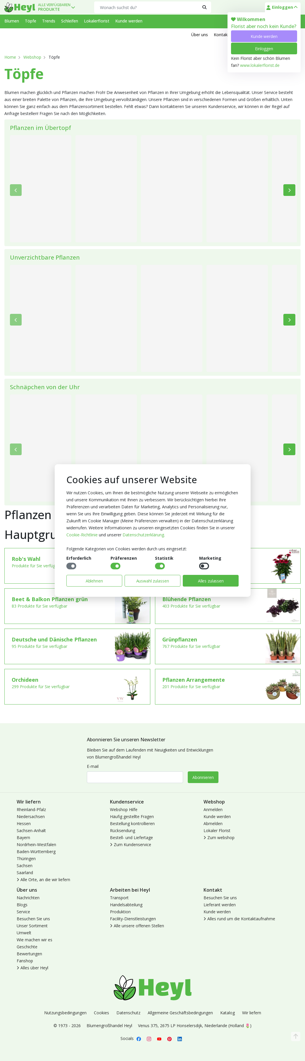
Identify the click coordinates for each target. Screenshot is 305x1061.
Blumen (11, 21)
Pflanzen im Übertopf (40, 128)
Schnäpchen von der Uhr (45, 387)
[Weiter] (289, 190)
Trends (48, 21)
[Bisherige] (16, 190)
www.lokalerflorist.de (260, 65)
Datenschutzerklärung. (144, 535)
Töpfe (30, 21)
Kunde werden (264, 36)
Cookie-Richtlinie (82, 535)
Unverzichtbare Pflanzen (45, 257)
